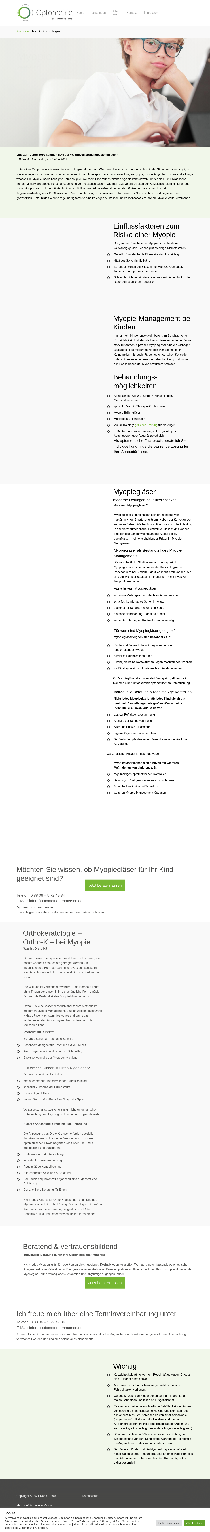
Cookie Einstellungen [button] (169, 1523)
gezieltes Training (146, 425)
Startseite (22, 31)
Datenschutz (90, 1496)
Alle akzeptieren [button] (194, 1523)
